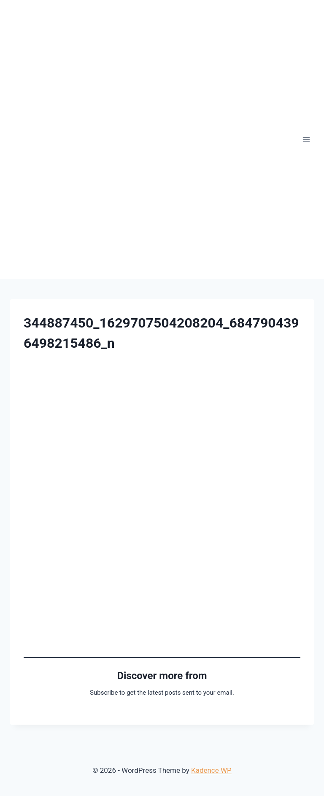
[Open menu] (306, 139)
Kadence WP (211, 770)
